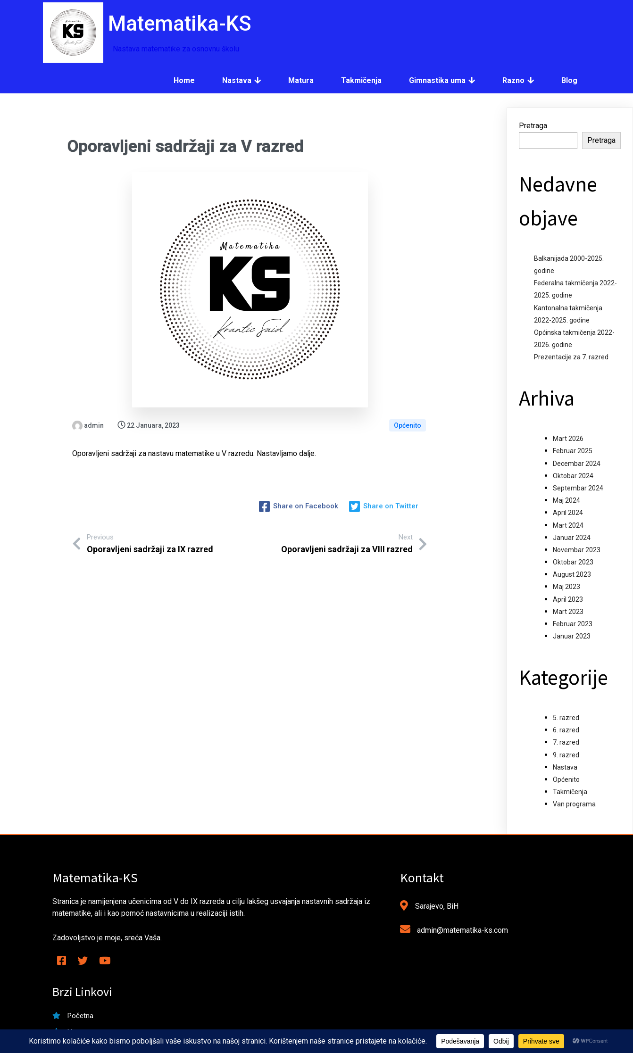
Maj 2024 (566, 500)
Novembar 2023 (576, 550)
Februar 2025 (572, 451)
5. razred (566, 717)
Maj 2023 (566, 586)
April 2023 (568, 599)
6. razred (566, 730)
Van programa (574, 804)
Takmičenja (570, 792)
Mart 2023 (568, 611)
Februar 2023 (572, 624)
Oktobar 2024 (573, 476)
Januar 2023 (572, 636)
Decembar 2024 (576, 463)
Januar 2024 (572, 537)
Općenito (407, 425)
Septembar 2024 (578, 488)
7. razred (566, 742)
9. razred (566, 755)
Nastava (565, 767)
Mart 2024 (568, 525)
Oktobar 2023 (573, 562)
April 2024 (568, 512)
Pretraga (533, 125)
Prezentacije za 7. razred (571, 357)
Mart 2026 (568, 438)
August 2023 (572, 574)
